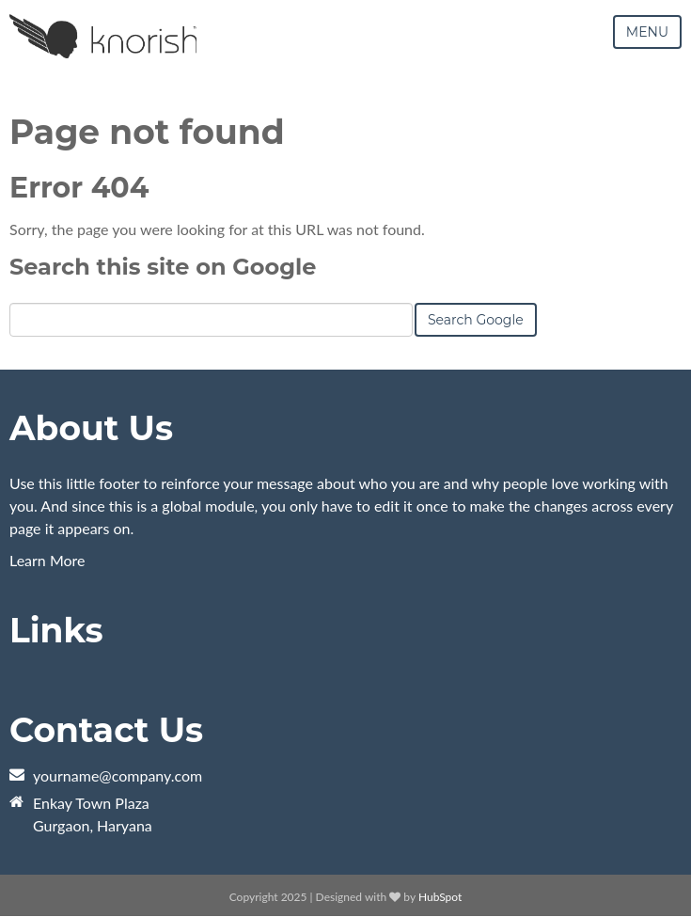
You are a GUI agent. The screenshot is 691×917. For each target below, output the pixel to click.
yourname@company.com (117, 775)
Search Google (476, 319)
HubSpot (440, 897)
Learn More (47, 560)
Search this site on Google (162, 266)
